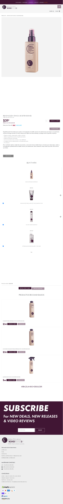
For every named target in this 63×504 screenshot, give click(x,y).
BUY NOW (38, 288)
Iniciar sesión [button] (18, 2)
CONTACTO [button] (30, 2)
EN (45, 2)
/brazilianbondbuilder (8, 465)
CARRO (51, 11)
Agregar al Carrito (54, 120)
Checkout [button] (36, 2)
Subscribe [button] (42, 2)
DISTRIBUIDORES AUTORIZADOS (8, 457)
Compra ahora (54, 128)
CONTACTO (4, 453)
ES (46, 2)
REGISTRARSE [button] (25, 2)
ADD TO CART (25, 288)
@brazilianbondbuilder (8, 466)
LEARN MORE (19, 125)
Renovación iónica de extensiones (17, 116)
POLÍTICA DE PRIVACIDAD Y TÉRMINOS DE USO (11, 455)
